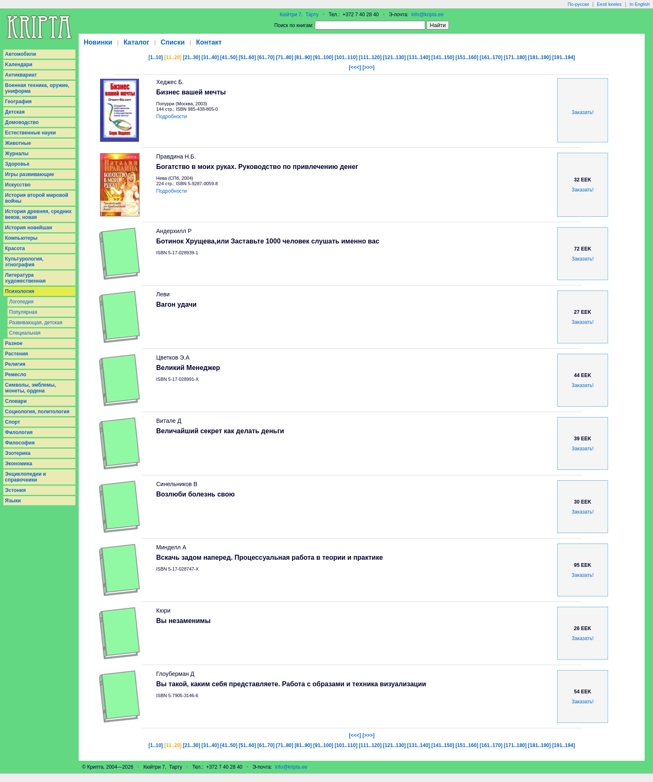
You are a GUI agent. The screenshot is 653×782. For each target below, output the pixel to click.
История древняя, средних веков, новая (38, 214)
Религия (15, 364)
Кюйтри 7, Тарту (299, 14)
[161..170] (491, 57)
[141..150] (442, 57)
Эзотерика (17, 453)
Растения (16, 354)
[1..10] (155, 57)
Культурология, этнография (24, 262)
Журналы (16, 153)
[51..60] (247, 57)
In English (640, 4)
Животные (18, 143)
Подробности (171, 116)
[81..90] (303, 57)
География (18, 101)
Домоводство (22, 122)
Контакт (209, 42)
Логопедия (21, 302)
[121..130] (394, 57)
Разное (13, 343)
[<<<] (355, 67)
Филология (18, 432)
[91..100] (323, 57)
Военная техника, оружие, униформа (37, 88)
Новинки (98, 42)
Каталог (137, 42)
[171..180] (515, 57)
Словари (16, 401)
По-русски (578, 4)
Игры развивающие (29, 174)
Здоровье (17, 164)
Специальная (24, 333)
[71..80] (284, 57)
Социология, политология (37, 412)
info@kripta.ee (427, 14)
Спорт (12, 422)
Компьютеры (21, 238)
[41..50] (228, 57)
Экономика (18, 464)
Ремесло (15, 374)
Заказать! (583, 112)
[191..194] (563, 57)
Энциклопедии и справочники (25, 477)
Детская (15, 112)
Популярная (23, 312)
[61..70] (265, 57)
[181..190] (539, 57)
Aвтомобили (20, 54)
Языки (13, 501)
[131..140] (418, 57)
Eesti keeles (609, 4)
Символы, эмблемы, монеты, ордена (30, 388)
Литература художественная (25, 278)
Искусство (17, 185)
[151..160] (467, 57)
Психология (19, 291)
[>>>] (368, 67)
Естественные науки (30, 133)
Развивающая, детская (35, 322)
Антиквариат (21, 75)
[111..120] (370, 57)
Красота (15, 248)
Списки (173, 42)
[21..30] (191, 57)
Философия (20, 443)
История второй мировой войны (36, 198)
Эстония (15, 490)
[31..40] (210, 57)
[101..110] (345, 57)
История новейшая (28, 228)
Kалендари (18, 64)
